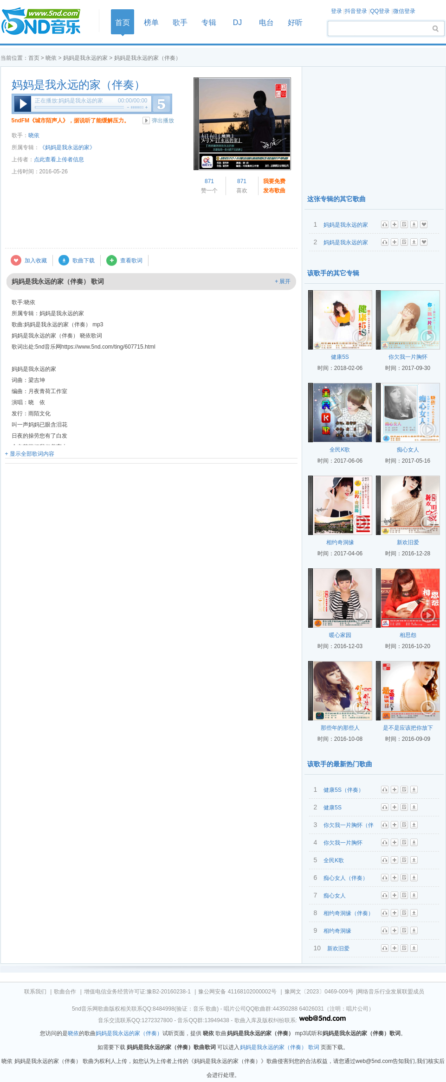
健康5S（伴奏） (343, 790)
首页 (46, 21)
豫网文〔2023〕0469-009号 (319, 991)
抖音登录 (356, 11)
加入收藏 (36, 260)
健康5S (340, 357)
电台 (266, 22)
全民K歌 (340, 449)
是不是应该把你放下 (408, 728)
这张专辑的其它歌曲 (336, 199)
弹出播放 (163, 120)
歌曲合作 (65, 991)
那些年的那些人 (340, 728)
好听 (295, 22)
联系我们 (35, 991)
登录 (336, 11)
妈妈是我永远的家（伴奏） (78, 85)
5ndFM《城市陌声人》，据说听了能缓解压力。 (71, 120)
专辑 (208, 22)
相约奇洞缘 (340, 542)
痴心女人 (408, 449)
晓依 (51, 58)
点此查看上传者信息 (59, 159)
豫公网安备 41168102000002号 (237, 991)
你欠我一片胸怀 (407, 357)
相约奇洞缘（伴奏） (348, 913)
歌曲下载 (83, 260)
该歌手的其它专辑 (333, 273)
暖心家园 (340, 635)
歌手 (180, 22)
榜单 (151, 22)
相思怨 (408, 635)
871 (209, 181)
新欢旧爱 (408, 542)
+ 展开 (283, 281)
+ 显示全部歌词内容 (29, 454)
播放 (22, 104)
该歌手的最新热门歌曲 (339, 764)
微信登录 (404, 11)
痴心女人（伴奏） (345, 878)
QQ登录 (380, 11)
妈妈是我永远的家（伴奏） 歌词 (279, 1047)
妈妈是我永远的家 (85, 58)
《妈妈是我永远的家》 (67, 147)
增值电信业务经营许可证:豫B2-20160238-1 (137, 991)
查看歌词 (131, 260)
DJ (237, 22)
